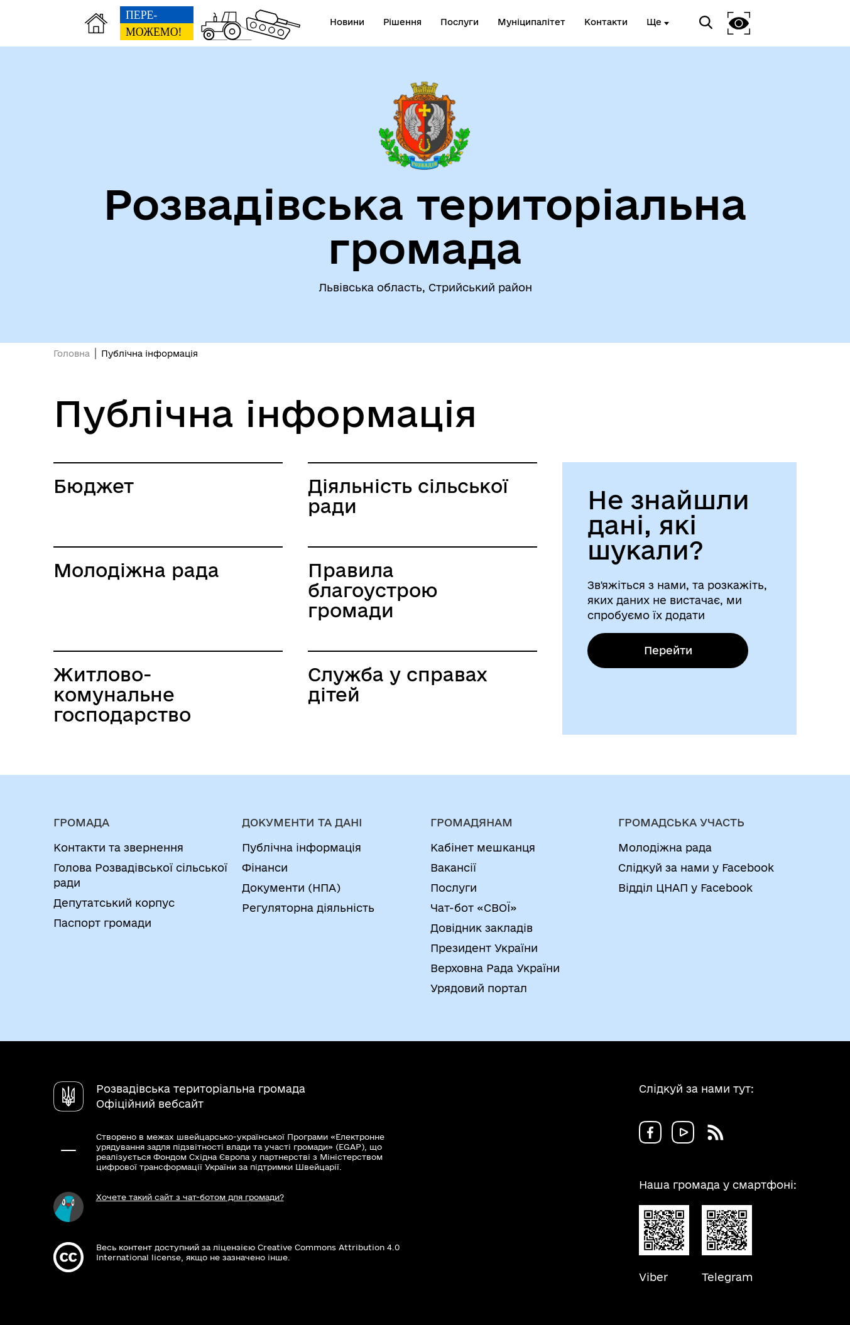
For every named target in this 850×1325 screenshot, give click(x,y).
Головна (71, 354)
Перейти (668, 650)
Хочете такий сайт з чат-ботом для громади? (190, 1196)
